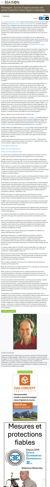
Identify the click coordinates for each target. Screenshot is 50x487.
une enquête (26, 127)
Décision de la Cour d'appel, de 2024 (10, 149)
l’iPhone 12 (34, 124)
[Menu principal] (2, 2)
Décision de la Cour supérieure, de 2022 (11, 151)
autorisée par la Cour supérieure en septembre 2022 (21, 23)
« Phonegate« (31, 117)
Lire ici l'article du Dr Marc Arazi (9, 146)
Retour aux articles (8, 311)
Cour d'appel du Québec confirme (11, 22)
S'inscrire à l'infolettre (25, 372)
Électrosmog (46, 15)
